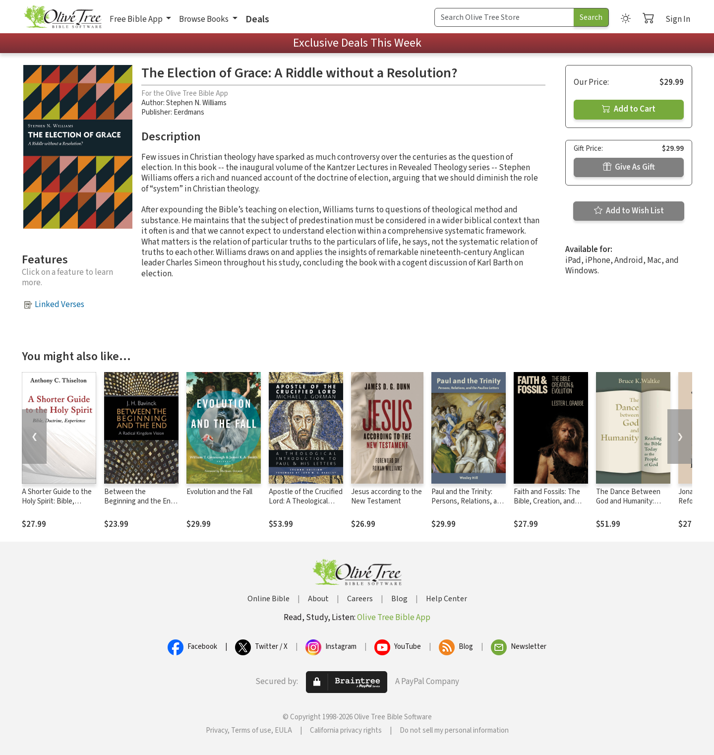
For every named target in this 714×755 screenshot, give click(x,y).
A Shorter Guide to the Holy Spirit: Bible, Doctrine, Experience (57, 501)
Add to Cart (628, 109)
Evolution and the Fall (219, 492)
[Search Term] (504, 17)
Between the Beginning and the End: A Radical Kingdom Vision (140, 506)
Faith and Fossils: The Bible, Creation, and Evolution (547, 501)
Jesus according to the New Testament (386, 496)
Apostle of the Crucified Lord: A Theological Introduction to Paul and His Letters (306, 506)
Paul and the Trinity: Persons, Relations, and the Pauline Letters (468, 501)
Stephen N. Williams (196, 103)
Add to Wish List (629, 211)
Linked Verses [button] (59, 305)
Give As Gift (629, 167)
